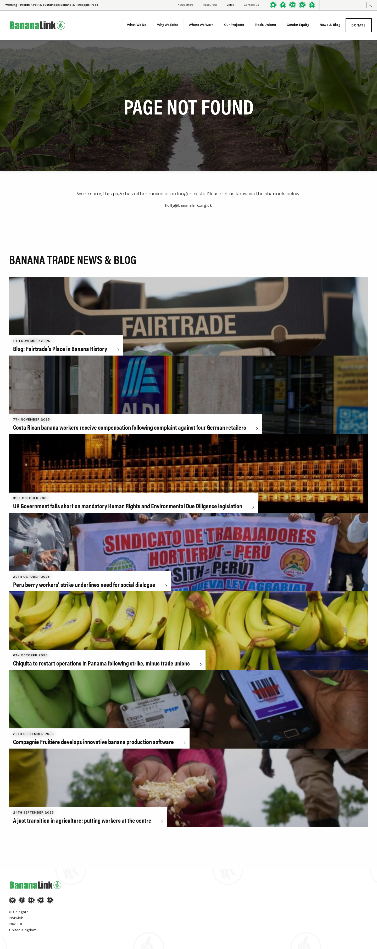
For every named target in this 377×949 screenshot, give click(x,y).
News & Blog (330, 25)
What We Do (136, 25)
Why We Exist (167, 25)
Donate (358, 25)
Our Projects (234, 25)
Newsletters (185, 5)
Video (230, 5)
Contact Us (251, 5)
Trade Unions (265, 25)
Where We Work (201, 25)
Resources (210, 5)
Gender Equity (298, 25)
